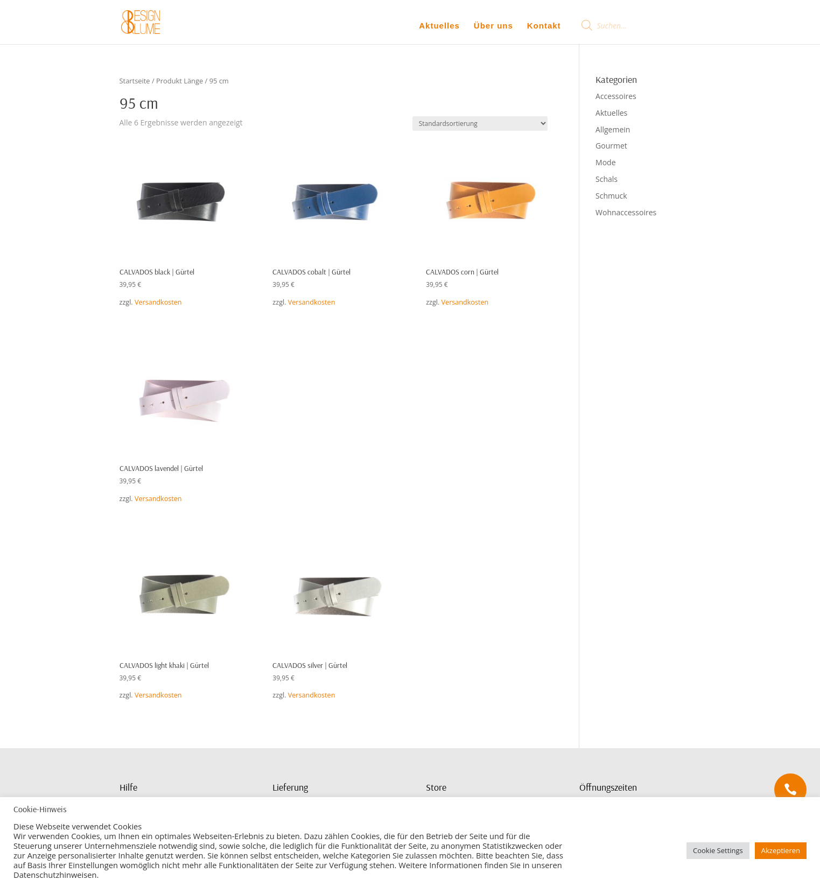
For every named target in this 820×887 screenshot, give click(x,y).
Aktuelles (439, 26)
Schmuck (611, 196)
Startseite (135, 81)
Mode (605, 162)
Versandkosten (158, 302)
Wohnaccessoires (625, 212)
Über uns (493, 26)
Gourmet (611, 145)
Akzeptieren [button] (780, 850)
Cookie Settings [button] (718, 850)
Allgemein (612, 129)
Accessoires (615, 96)
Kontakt (544, 26)
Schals (606, 179)
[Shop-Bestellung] (480, 123)
